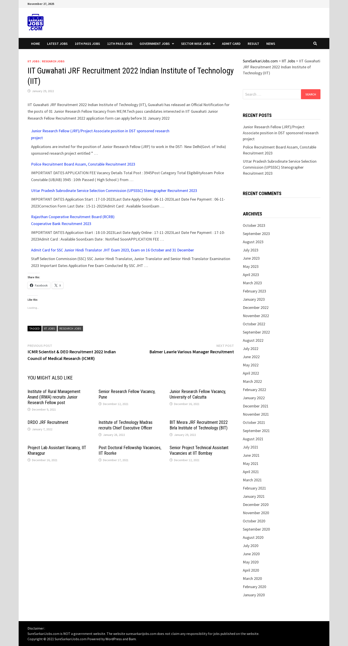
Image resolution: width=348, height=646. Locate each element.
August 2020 (253, 537)
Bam (132, 639)
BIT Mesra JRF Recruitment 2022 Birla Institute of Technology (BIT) (199, 425)
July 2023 (250, 250)
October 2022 (254, 323)
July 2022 (250, 348)
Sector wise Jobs (196, 43)
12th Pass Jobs (119, 43)
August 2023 (253, 241)
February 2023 (254, 291)
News (270, 43)
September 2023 (256, 233)
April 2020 (251, 570)
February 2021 (254, 488)
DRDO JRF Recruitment (48, 422)
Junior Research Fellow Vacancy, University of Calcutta (198, 394)
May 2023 (251, 266)
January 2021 (254, 496)
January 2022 (254, 397)
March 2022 (252, 381)
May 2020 (251, 562)
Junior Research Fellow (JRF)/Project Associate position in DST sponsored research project (280, 132)
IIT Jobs (34, 61)
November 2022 (256, 315)
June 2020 (251, 553)
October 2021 (254, 422)
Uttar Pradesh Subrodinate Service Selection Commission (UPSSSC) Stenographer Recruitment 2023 (114, 190)
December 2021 (256, 406)
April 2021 (251, 471)
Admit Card (231, 43)
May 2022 (251, 364)
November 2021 (256, 414)
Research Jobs (53, 61)
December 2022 (256, 307)
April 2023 (251, 274)
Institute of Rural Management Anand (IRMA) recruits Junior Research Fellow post (54, 397)
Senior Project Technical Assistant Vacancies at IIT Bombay (199, 450)
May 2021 (251, 463)
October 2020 (254, 521)
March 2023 (252, 282)
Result (253, 43)
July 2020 (250, 545)
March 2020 (252, 578)
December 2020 (256, 504)
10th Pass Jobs (87, 43)
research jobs (70, 328)
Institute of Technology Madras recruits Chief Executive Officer (125, 425)
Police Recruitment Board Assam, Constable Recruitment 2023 (83, 164)
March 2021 (252, 479)
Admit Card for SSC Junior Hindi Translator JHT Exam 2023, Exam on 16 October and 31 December (112, 250)
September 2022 (256, 332)
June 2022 (251, 356)
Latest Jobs (57, 43)
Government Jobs (155, 43)
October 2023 (254, 225)
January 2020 (254, 594)
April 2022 (251, 373)
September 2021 (256, 430)
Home (35, 43)
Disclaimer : (36, 628)
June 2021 (251, 455)
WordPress (113, 639)
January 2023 (254, 299)
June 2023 (251, 258)
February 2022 (254, 389)
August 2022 (253, 340)
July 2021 (250, 447)
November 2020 (256, 512)
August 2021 (253, 438)
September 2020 (256, 529)
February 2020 (254, 586)
